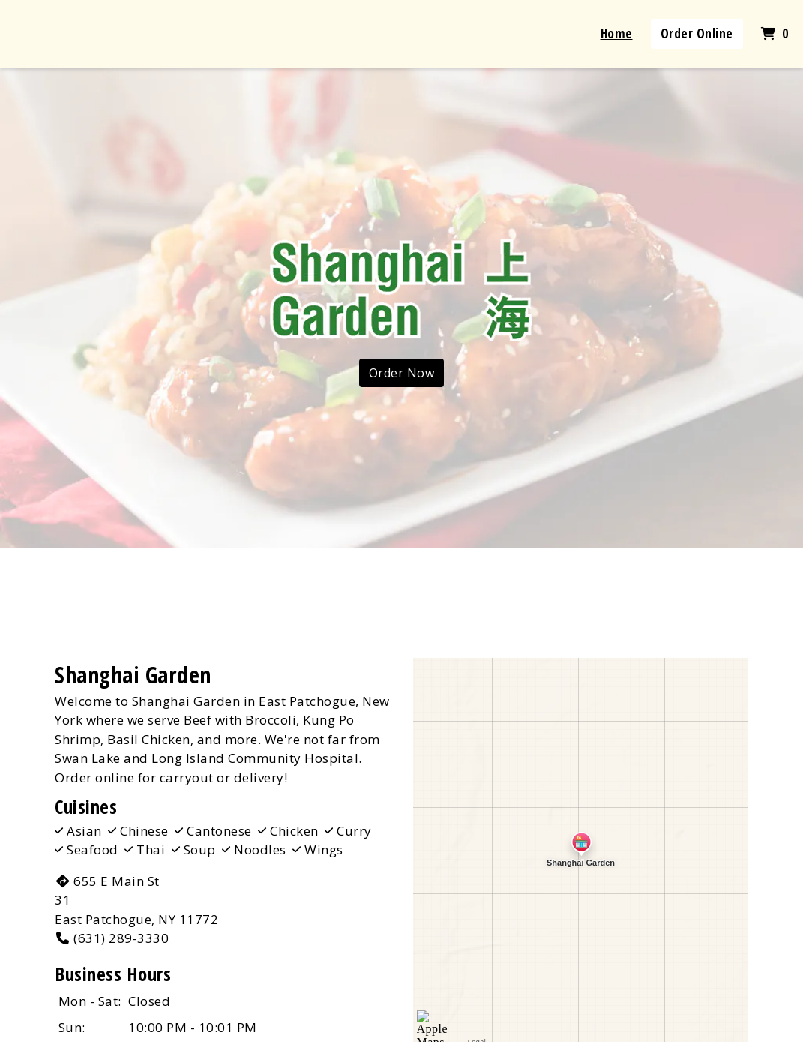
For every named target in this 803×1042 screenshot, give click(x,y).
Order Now (402, 373)
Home (617, 33)
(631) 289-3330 (112, 938)
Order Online (697, 33)
